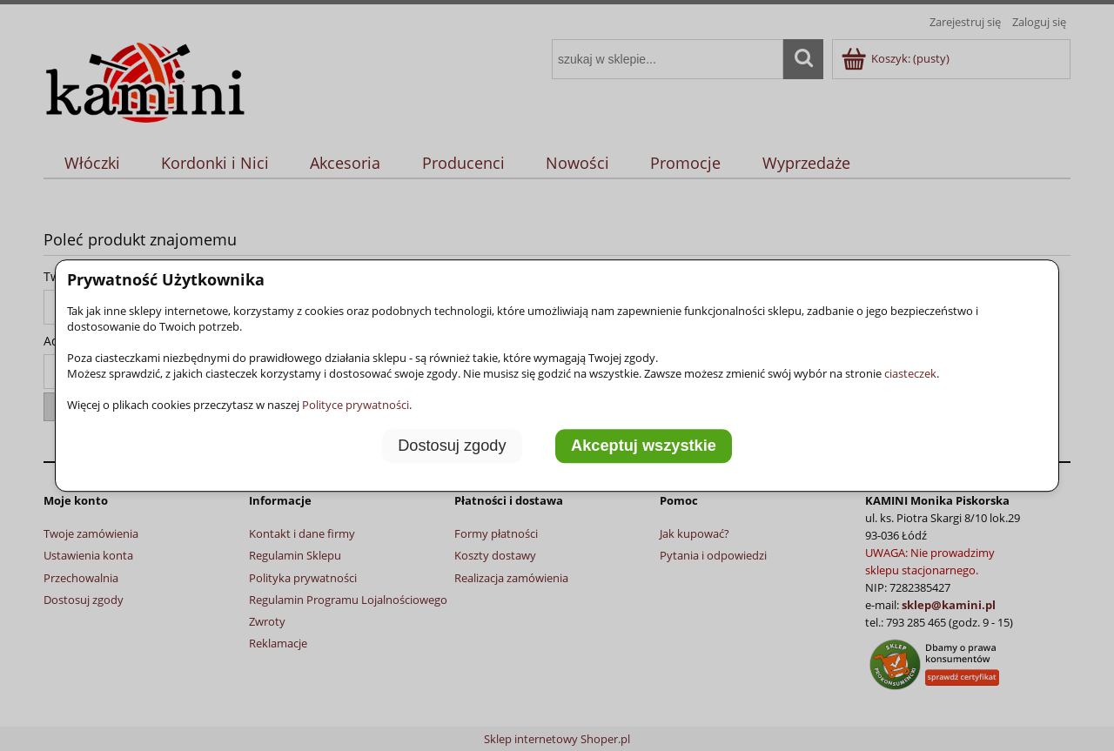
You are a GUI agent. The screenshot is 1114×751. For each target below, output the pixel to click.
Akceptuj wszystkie (643, 445)
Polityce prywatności (355, 404)
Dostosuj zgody (452, 445)
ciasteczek (910, 373)
